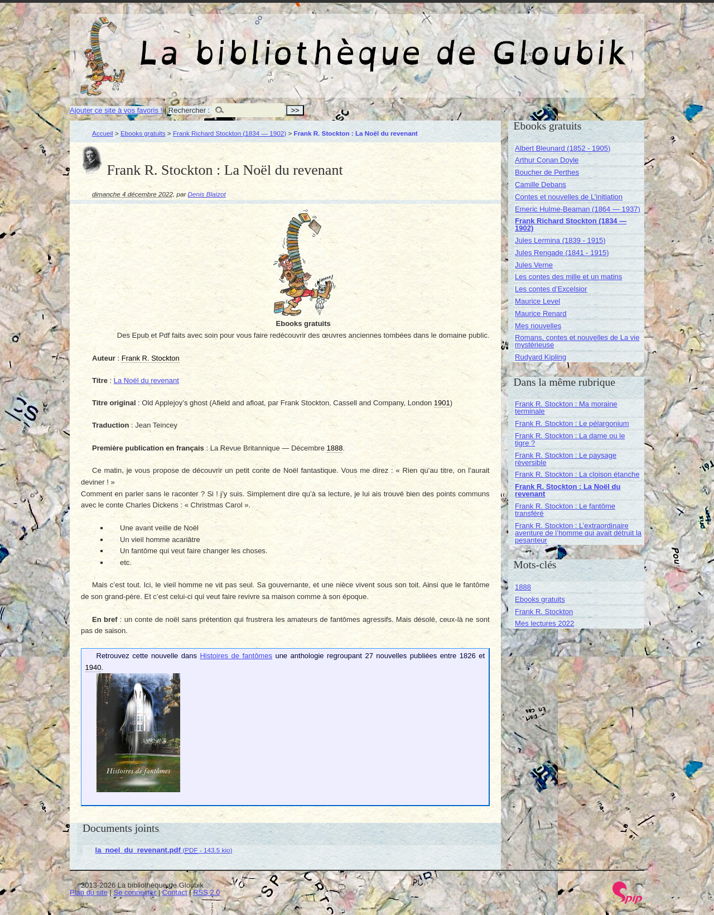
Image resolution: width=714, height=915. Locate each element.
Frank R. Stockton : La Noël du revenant (567, 490)
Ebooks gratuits (143, 133)
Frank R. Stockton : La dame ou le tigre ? (570, 439)
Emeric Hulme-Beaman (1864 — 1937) (577, 209)
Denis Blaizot (207, 194)
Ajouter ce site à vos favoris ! (116, 110)
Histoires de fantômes (236, 655)
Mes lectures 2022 (544, 623)
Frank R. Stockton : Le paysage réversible (565, 459)
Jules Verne (534, 265)
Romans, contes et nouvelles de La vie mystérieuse (577, 341)
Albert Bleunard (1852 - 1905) (562, 148)
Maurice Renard (541, 313)
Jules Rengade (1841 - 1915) (562, 252)
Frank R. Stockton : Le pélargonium (572, 423)
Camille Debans (540, 184)
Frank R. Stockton (544, 611)
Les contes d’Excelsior (551, 289)
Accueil (102, 133)
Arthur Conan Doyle (546, 160)
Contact (174, 892)
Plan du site (89, 892)
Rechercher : (189, 110)
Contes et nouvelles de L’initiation (569, 197)
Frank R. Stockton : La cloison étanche (577, 474)
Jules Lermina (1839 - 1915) (560, 240)
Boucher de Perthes (547, 172)
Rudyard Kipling (540, 357)
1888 (523, 587)
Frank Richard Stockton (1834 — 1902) (229, 133)
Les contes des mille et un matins (568, 276)
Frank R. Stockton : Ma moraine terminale (566, 407)
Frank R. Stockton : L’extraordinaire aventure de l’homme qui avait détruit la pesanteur (578, 532)
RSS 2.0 (206, 892)
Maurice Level (537, 301)
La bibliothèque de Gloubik (475, 43)
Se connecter (135, 892)
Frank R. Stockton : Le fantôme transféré (565, 510)
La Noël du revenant (146, 380)
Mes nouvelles (538, 326)
